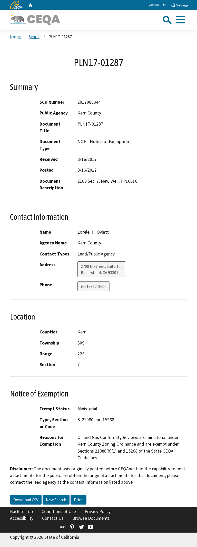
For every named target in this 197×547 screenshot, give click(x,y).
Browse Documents (91, 518)
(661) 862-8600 (93, 286)
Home (15, 36)
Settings (179, 5)
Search (35, 36)
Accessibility (21, 518)
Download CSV (25, 499)
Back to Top (21, 511)
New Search (56, 499)
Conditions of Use (59, 511)
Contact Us (157, 4)
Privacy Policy (98, 511)
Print (78, 499)
